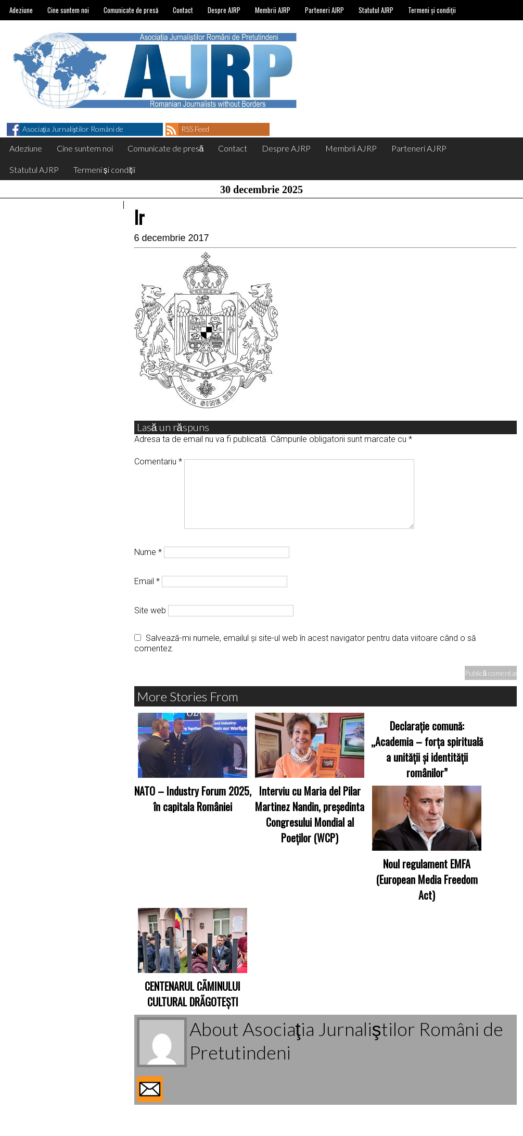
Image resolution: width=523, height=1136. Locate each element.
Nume (148, 552)
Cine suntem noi (68, 10)
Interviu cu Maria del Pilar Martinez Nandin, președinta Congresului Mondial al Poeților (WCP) (309, 814)
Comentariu (158, 461)
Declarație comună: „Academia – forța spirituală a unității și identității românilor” (427, 749)
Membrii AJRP (272, 10)
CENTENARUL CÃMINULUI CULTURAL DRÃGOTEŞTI (192, 993)
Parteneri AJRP (324, 10)
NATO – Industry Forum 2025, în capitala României (192, 798)
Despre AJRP (224, 10)
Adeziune (21, 10)
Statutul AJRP (376, 10)
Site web (150, 610)
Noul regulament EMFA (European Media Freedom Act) (427, 879)
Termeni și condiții (432, 10)
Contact (183, 10)
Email (147, 581)
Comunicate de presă (131, 10)
